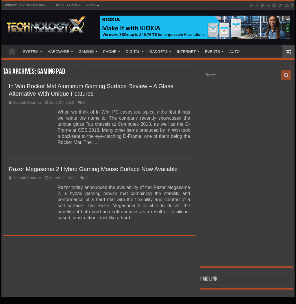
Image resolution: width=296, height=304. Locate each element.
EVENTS (212, 51)
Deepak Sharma (26, 102)
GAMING (86, 51)
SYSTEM (30, 51)
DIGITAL (133, 51)
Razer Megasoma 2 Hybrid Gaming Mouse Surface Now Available (93, 169)
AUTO (234, 51)
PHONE (109, 51)
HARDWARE (58, 51)
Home (11, 51)
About (90, 5)
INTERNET (186, 51)
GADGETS (158, 51)
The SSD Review (67, 5)
